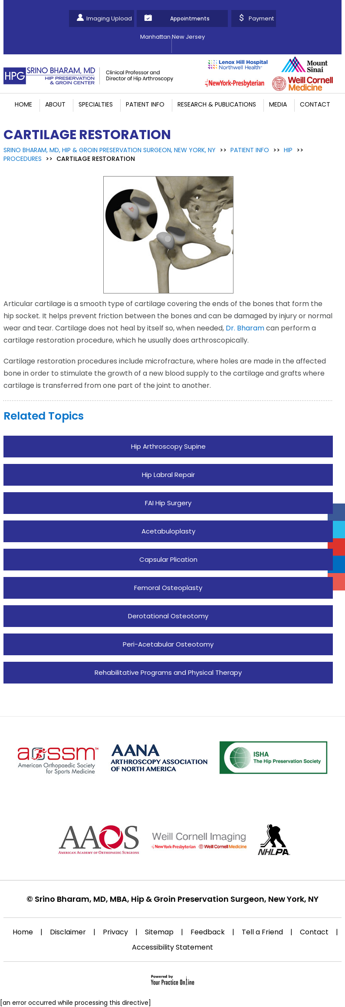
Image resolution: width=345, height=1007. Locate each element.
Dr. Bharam (245, 328)
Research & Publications (216, 104)
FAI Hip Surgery (168, 502)
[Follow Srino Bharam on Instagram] (336, 581)
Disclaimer (68, 932)
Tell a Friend (262, 932)
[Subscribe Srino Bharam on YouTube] (336, 547)
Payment (261, 18)
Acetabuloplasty (168, 531)
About (55, 104)
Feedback (208, 932)
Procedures (22, 158)
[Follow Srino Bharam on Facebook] (336, 512)
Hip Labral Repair (168, 474)
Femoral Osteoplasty (168, 587)
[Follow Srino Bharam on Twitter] (336, 529)
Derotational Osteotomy (168, 615)
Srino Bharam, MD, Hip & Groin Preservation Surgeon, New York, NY (109, 150)
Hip (288, 150)
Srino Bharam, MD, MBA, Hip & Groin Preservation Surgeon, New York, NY (177, 899)
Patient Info (145, 104)
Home (23, 104)
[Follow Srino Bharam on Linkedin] (336, 564)
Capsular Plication (168, 559)
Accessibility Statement (172, 947)
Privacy (115, 932)
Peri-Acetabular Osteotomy (168, 644)
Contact (315, 104)
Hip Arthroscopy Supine (168, 446)
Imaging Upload (109, 18)
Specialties (96, 104)
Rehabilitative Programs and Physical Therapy (168, 672)
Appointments (190, 18)
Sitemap (159, 932)
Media (278, 104)
